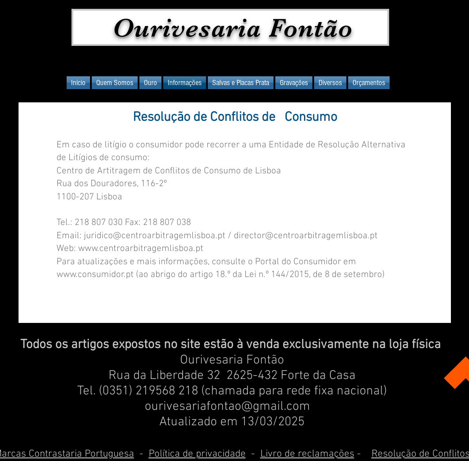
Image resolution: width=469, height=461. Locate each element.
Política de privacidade (197, 454)
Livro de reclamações (307, 454)
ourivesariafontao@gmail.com (227, 406)
